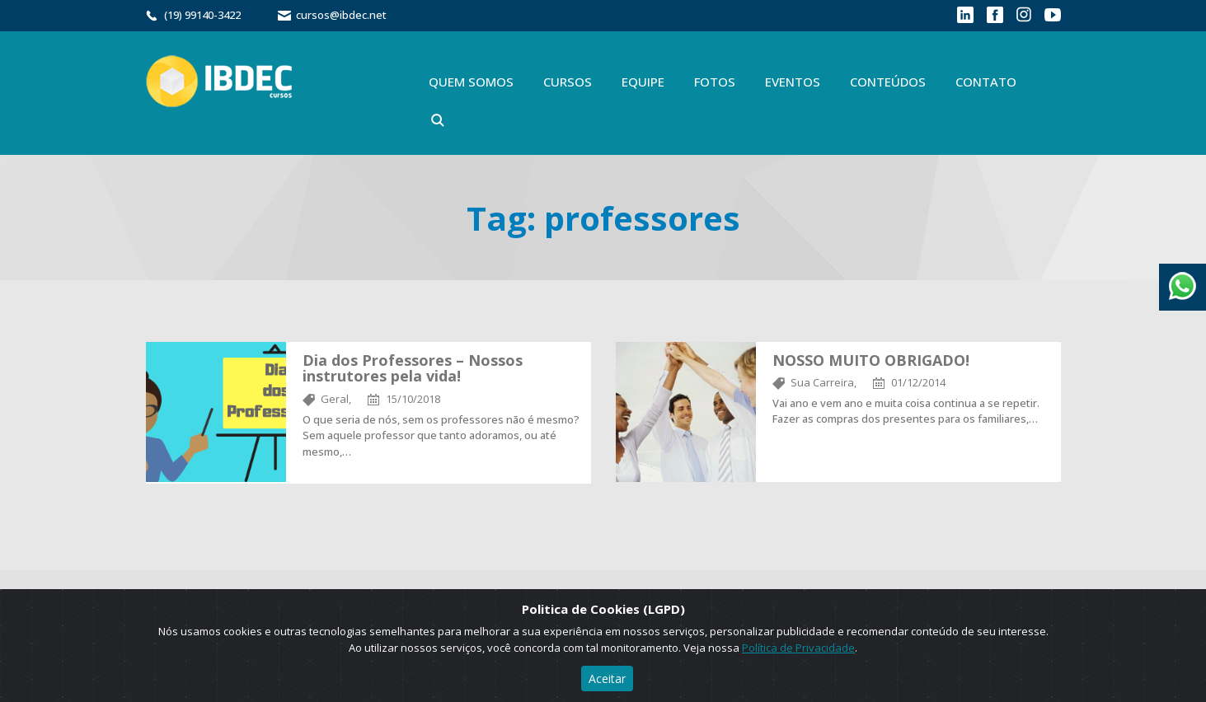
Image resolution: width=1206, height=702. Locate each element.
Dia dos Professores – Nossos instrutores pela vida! (413, 368)
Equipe (643, 81)
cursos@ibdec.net (341, 14)
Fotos (714, 81)
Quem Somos (471, 81)
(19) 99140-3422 (202, 14)
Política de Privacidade (798, 647)
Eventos (792, 81)
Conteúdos (888, 81)
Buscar (437, 120)
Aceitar (607, 678)
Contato (985, 81)
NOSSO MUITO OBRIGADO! (870, 360)
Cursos (567, 81)
